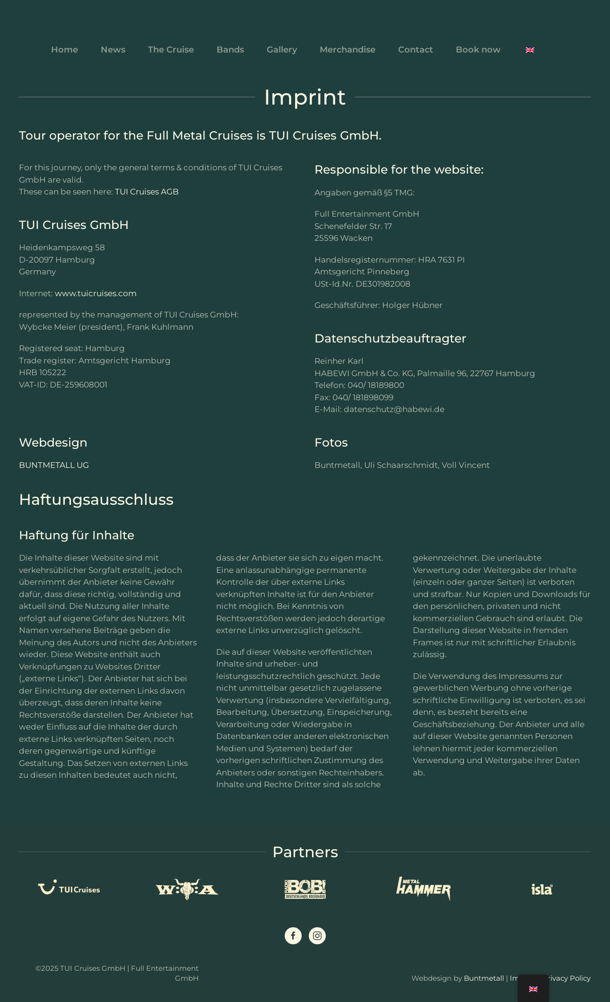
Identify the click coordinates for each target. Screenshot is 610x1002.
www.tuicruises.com (96, 293)
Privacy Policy (566, 978)
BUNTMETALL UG (54, 465)
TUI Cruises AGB (147, 191)
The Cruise (171, 49)
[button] (530, 49)
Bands (230, 49)
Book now (478, 49)
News (113, 49)
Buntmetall (484, 978)
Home (64, 49)
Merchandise (347, 49)
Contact (415, 49)
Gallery (282, 49)
